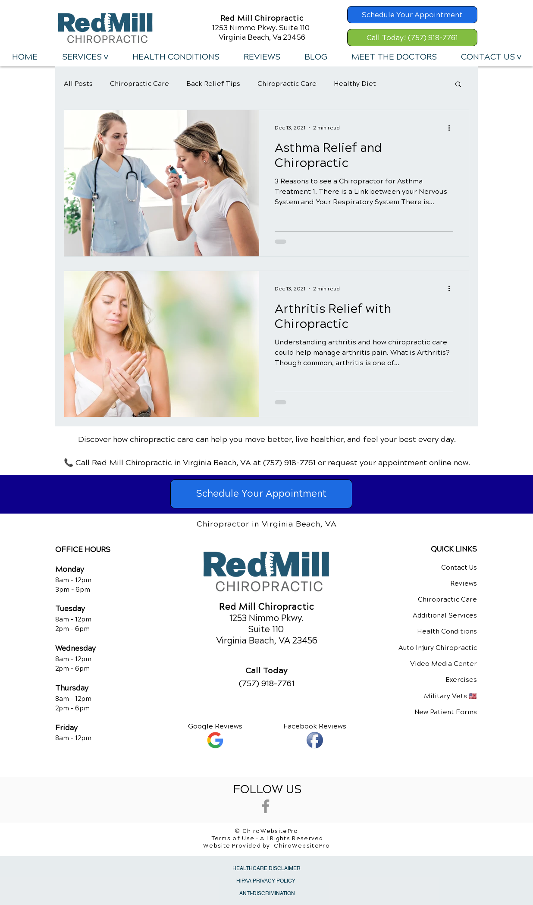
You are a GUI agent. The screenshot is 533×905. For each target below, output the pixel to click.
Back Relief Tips (213, 84)
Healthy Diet (355, 84)
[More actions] (452, 128)
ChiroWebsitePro (302, 845)
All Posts (78, 84)
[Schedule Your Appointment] (412, 14)
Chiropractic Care (139, 84)
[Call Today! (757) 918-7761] (412, 37)
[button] (85, 57)
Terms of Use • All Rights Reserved (267, 838)
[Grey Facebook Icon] (266, 806)
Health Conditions (447, 631)
